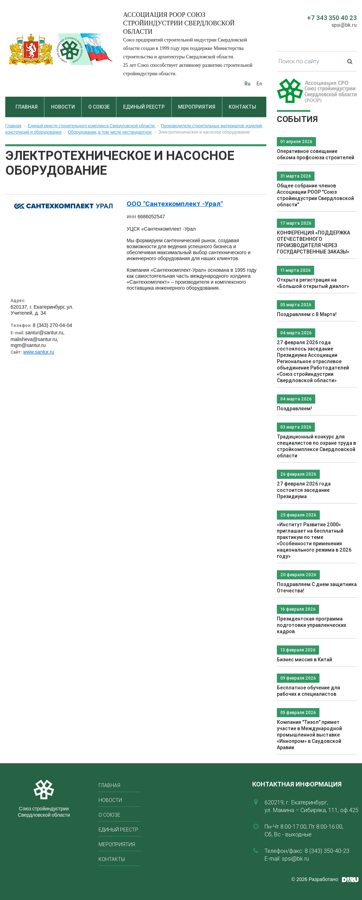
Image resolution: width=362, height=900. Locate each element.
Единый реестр (144, 107)
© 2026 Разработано (314, 879)
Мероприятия (196, 107)
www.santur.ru (38, 352)
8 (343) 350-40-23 (327, 850)
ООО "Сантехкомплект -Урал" (175, 203)
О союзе (99, 107)
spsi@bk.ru (344, 25)
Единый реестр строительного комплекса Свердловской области (92, 125)
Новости (63, 107)
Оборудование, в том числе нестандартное (110, 132)
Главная (26, 107)
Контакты (242, 107)
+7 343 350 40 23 (332, 18)
